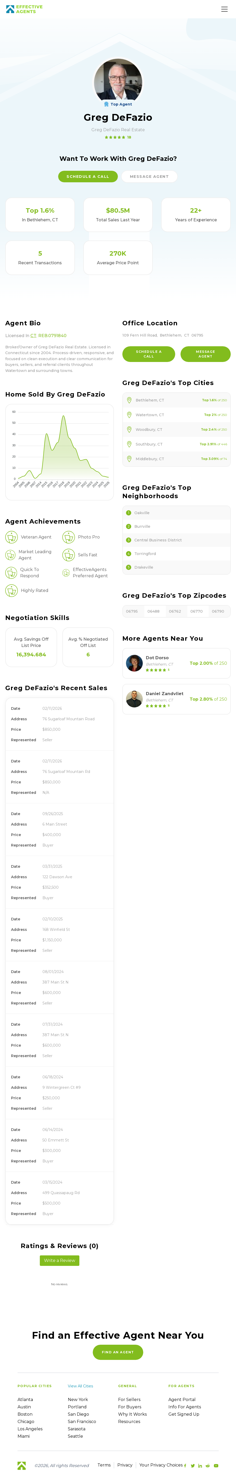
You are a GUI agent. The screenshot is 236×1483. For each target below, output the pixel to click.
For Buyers (129, 1406)
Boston (25, 1414)
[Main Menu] (224, 9)
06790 (218, 611)
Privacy (125, 1465)
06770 (196, 611)
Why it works (132, 1414)
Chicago (26, 1421)
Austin (24, 1406)
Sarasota (76, 1428)
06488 (153, 611)
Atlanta (25, 1399)
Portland (77, 1406)
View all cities (80, 1386)
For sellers (129, 1399)
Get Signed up (183, 1414)
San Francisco (82, 1421)
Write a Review (59, 1260)
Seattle (75, 1436)
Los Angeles (30, 1428)
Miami (24, 1436)
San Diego (78, 1414)
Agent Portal (182, 1399)
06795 (132, 611)
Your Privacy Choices (161, 1465)
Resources (129, 1421)
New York (78, 1399)
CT (33, 335)
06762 (175, 611)
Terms (104, 1465)
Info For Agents (184, 1406)
